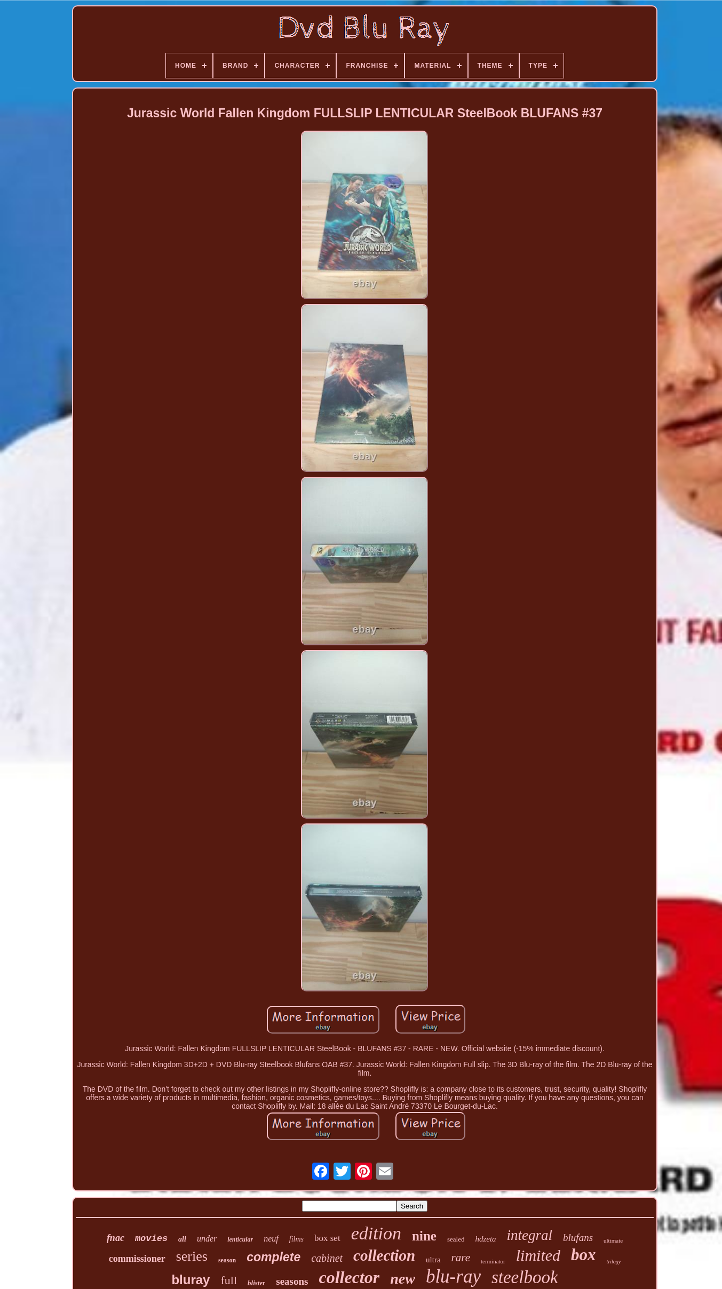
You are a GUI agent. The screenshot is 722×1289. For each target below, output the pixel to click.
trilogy (614, 1261)
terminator (493, 1261)
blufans (578, 1237)
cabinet (327, 1258)
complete (273, 1257)
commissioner (137, 1258)
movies (151, 1239)
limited (538, 1255)
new (402, 1278)
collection (384, 1255)
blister (256, 1283)
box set (327, 1238)
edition (376, 1233)
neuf (271, 1238)
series (192, 1256)
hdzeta (485, 1239)
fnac (115, 1237)
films (296, 1239)
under (207, 1238)
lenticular (240, 1239)
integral (530, 1235)
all (182, 1239)
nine (424, 1236)
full (228, 1280)
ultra (433, 1259)
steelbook (524, 1277)
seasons (292, 1281)
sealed (455, 1239)
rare (460, 1257)
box (583, 1254)
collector (349, 1277)
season (227, 1260)
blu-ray (453, 1276)
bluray (190, 1279)
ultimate (613, 1240)
